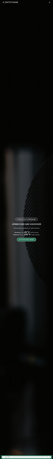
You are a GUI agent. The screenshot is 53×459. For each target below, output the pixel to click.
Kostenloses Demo (26, 239)
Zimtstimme (10, 2)
